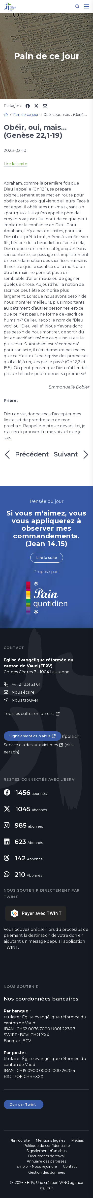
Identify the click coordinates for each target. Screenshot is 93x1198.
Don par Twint (23, 1104)
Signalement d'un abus (30, 736)
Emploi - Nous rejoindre (36, 1166)
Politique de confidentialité (46, 1145)
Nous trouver (25, 700)
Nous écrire (23, 692)
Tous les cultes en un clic (29, 713)
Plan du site (19, 1140)
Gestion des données (46, 1172)
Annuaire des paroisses (46, 1161)
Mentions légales (50, 1140)
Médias (77, 1140)
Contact (70, 1166)
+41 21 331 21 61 (26, 684)
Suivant (71, 454)
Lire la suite (46, 557)
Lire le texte (15, 164)
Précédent (26, 454)
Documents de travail (46, 1156)
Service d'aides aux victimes (31, 745)
